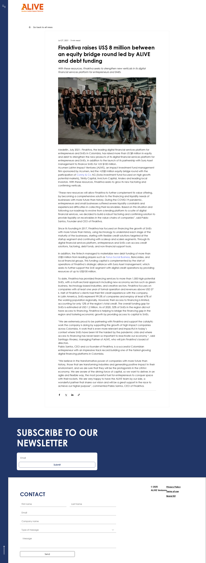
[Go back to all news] (44, 27)
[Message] (68, 542)
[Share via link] (79, 395)
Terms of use (172, 491)
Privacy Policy (173, 487)
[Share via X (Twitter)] (66, 395)
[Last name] (92, 504)
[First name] (42, 504)
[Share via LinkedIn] (72, 395)
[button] (4, 6)
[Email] (67, 512)
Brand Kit (171, 496)
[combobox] (68, 530)
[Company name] (67, 521)
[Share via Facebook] (59, 395)
